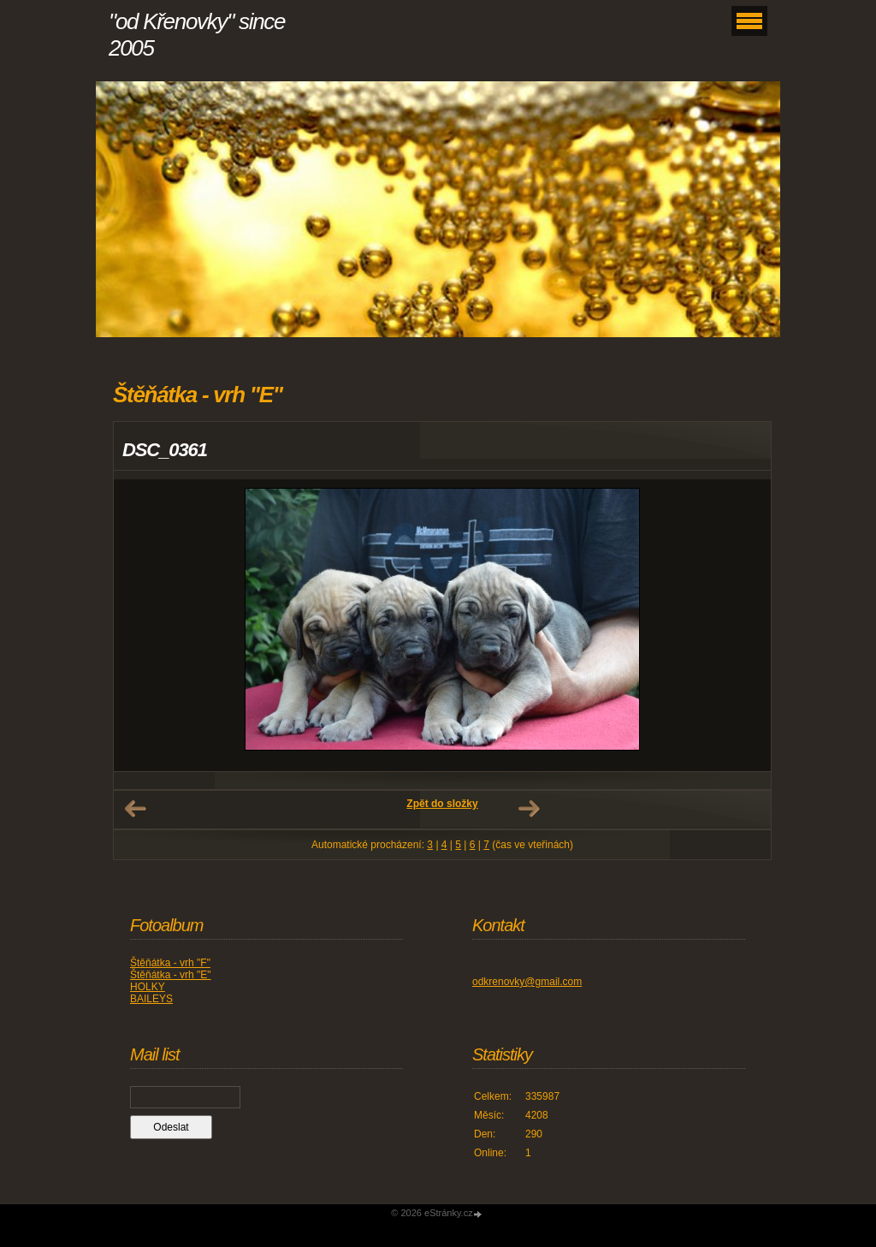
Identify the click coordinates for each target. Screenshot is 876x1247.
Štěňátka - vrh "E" (170, 975)
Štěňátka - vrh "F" (170, 963)
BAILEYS (151, 999)
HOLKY (147, 987)
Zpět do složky (441, 804)
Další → (529, 809)
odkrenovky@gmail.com (527, 982)
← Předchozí (135, 809)
